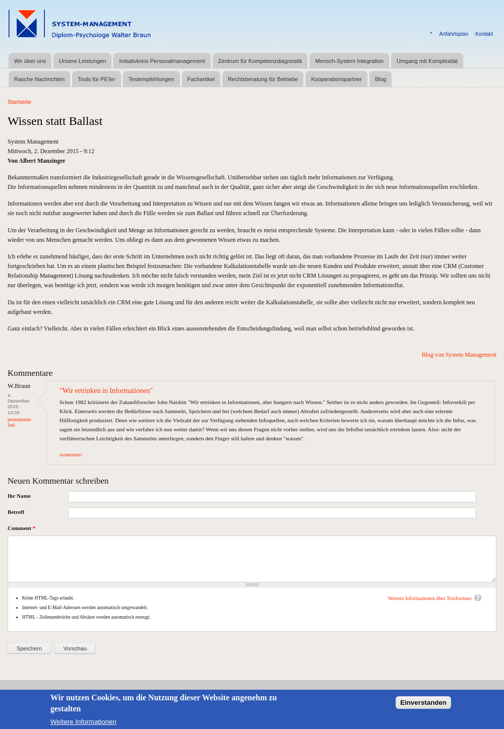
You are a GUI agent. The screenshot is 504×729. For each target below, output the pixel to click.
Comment (21, 528)
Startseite (19, 102)
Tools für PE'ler (96, 79)
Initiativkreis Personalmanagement (162, 61)
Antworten (70, 454)
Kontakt (484, 34)
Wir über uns (30, 61)
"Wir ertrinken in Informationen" (106, 390)
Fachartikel (201, 79)
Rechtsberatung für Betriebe (263, 79)
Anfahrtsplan (454, 34)
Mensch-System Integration (349, 61)
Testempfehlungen (151, 79)
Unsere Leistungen (82, 61)
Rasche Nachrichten (39, 79)
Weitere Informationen (83, 724)
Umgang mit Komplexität (427, 61)
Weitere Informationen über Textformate (430, 598)
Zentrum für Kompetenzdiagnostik (260, 61)
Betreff (16, 512)
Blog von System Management (459, 354)
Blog (380, 79)
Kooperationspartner (336, 79)
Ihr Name (19, 496)
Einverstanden (423, 706)
